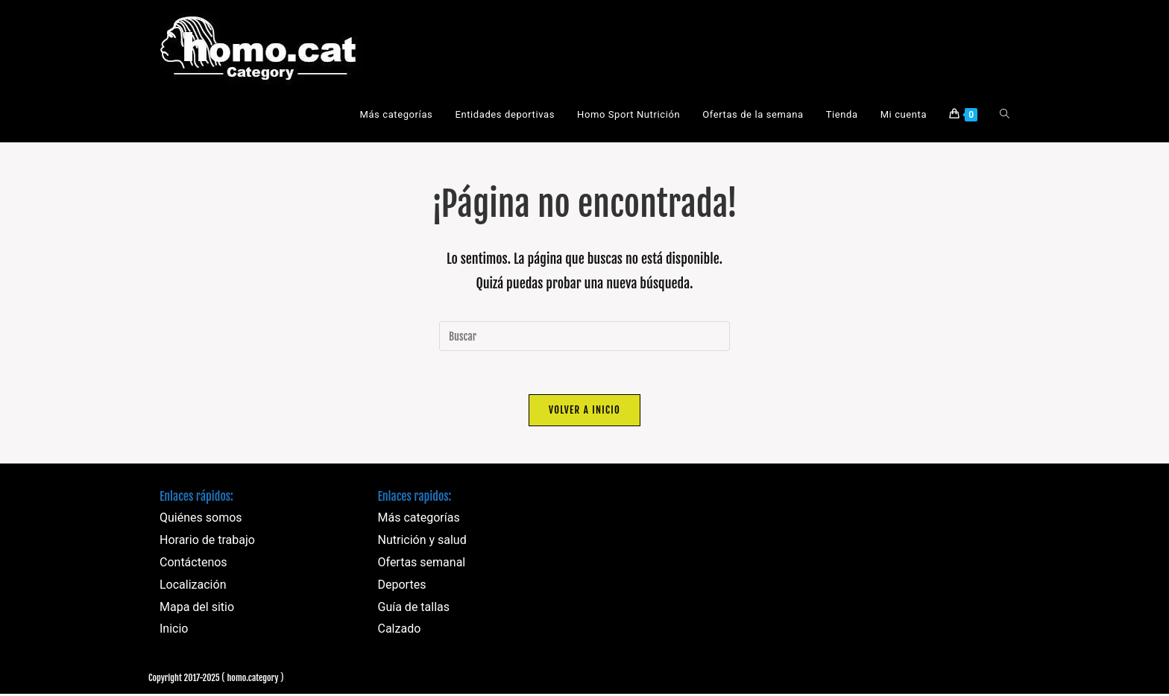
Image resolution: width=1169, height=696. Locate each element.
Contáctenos (193, 564)
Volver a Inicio (584, 411)
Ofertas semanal (422, 564)
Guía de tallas (414, 608)
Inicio (174, 631)
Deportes (402, 586)
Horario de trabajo (207, 542)
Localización (193, 586)
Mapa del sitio (197, 608)
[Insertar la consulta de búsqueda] (584, 336)
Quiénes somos (201, 520)
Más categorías (419, 520)
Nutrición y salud (422, 542)
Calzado (399, 631)
